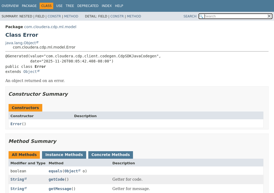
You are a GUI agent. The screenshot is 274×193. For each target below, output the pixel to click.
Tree (70, 6)
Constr (54, 16)
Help (119, 6)
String (17, 179)
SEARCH (190, 16)
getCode (56, 179)
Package (29, 6)
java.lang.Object (20, 43)
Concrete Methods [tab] (111, 155)
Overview (10, 6)
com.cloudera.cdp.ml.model (50, 27)
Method (71, 16)
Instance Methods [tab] (64, 155)
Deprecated (88, 6)
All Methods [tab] (24, 155)
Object (30, 71)
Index (107, 6)
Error (16, 124)
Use (59, 6)
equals (55, 171)
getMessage (60, 189)
